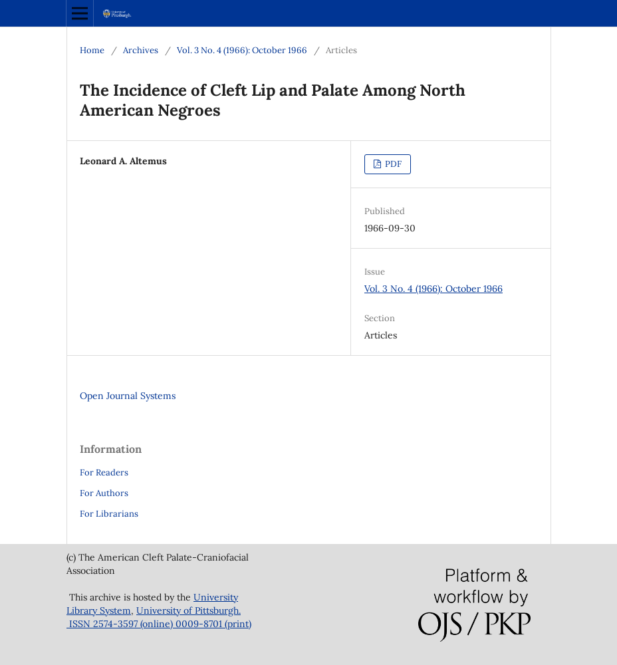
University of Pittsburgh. (188, 610)
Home (92, 50)
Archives (140, 50)
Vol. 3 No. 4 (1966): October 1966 (242, 50)
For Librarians (109, 513)
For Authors (104, 493)
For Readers (104, 472)
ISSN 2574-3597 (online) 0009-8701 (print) (158, 624)
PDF (392, 164)
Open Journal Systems (128, 396)
